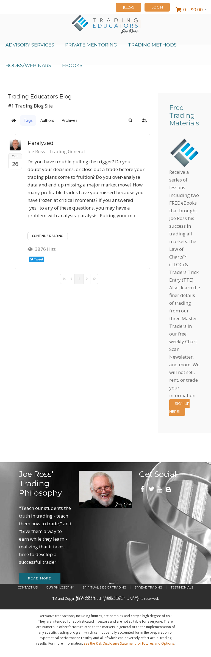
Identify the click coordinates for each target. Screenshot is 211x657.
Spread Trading (148, 587)
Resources (85, 597)
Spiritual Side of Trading (104, 587)
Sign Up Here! (179, 407)
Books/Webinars (28, 65)
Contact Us (28, 587)
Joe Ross (36, 151)
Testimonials (182, 587)
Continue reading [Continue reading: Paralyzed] (47, 236)
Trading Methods (152, 45)
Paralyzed (40, 143)
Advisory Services (29, 45)
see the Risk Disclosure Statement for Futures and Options (129, 643)
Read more (39, 578)
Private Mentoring (91, 45)
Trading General (67, 151)
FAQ (136, 597)
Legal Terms (113, 597)
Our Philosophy (60, 587)
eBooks (72, 65)
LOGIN (157, 7)
